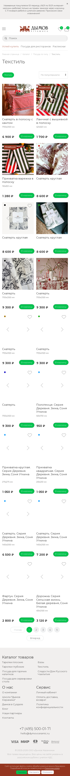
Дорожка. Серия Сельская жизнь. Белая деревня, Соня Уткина (52, 601)
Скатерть (8, 293)
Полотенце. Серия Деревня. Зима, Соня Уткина (51, 408)
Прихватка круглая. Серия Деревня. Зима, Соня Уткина (16, 471)
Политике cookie (52, 768)
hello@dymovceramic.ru (35, 733)
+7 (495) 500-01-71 (35, 728)
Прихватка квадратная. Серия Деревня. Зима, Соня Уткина (51, 472)
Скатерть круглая (49, 178)
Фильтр (8, 74)
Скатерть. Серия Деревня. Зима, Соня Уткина (17, 537)
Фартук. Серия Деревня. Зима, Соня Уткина (17, 599)
